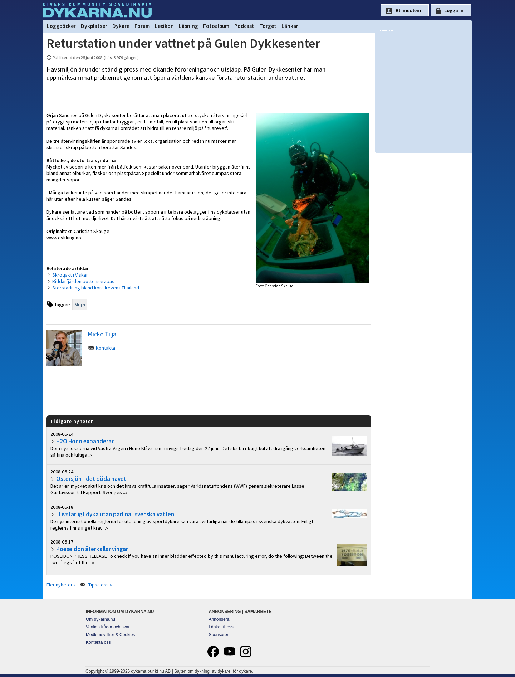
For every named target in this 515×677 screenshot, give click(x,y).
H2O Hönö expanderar (85, 441)
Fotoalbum (216, 26)
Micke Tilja (102, 334)
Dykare (120, 26)
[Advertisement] (209, 393)
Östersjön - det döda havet (91, 479)
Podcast (244, 26)
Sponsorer (218, 634)
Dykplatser (94, 26)
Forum (142, 26)
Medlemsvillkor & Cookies (110, 634)
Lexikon (164, 26)
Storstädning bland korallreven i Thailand (95, 287)
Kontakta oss (98, 642)
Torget (267, 26)
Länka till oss (221, 626)
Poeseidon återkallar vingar (92, 549)
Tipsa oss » (100, 584)
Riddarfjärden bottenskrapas (83, 281)
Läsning (188, 26)
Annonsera (219, 619)
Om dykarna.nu (100, 619)
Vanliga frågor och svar (108, 626)
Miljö (79, 304)
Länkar (289, 26)
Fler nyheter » (61, 584)
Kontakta (105, 348)
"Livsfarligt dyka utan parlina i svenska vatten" (116, 514)
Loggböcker (61, 26)
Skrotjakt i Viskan (70, 275)
